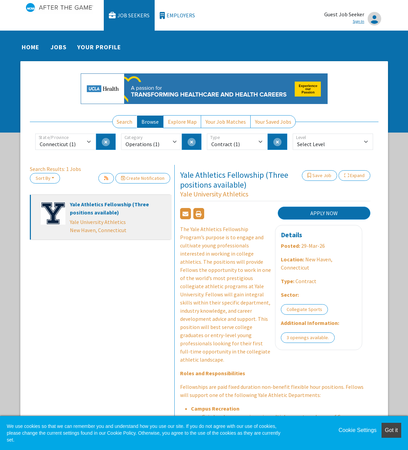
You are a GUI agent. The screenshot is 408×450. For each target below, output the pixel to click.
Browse (150, 121)
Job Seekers (129, 15)
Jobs (58, 47)
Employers (177, 15)
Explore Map (182, 121)
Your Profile (99, 47)
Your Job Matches (226, 121)
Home (30, 47)
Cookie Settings (357, 430)
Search (124, 121)
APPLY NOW (324, 213)
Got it (391, 430)
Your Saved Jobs (273, 121)
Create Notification (142, 178)
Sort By (43, 178)
